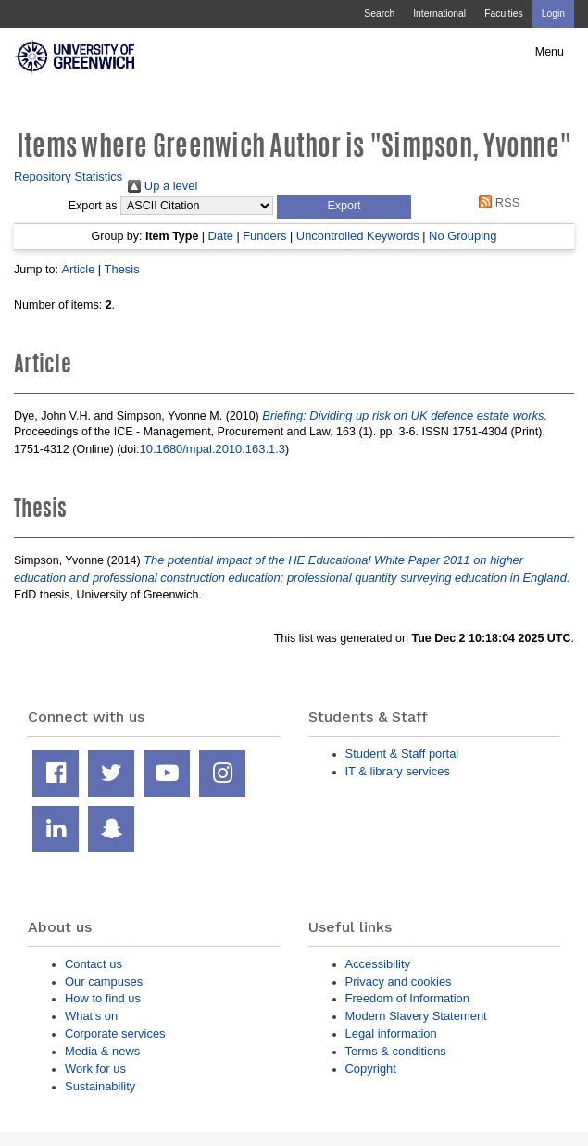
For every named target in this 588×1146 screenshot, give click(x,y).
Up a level (162, 186)
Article (77, 269)
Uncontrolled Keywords (357, 236)
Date (220, 236)
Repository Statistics (68, 176)
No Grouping (462, 236)
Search (379, 13)
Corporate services (115, 1033)
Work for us (95, 1069)
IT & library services (397, 771)
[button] (344, 207)
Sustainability (100, 1086)
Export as (93, 205)
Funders (264, 236)
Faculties (503, 13)
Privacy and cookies (398, 982)
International (439, 13)
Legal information (391, 1033)
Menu (549, 51)
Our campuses (104, 982)
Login (553, 13)
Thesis (122, 269)
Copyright (370, 1069)
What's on (91, 1016)
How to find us (103, 998)
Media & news (102, 1051)
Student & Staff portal (402, 754)
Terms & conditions (395, 1051)
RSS (496, 202)
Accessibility (377, 964)
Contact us (93, 964)
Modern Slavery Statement (416, 1016)
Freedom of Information (407, 998)
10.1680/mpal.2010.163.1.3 (213, 449)
